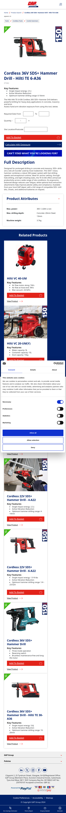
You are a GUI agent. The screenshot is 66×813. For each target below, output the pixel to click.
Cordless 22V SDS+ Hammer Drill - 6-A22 (21, 569)
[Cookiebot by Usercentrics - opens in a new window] (53, 363)
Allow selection (33, 440)
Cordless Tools (18, 21)
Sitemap (49, 798)
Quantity (7, 120)
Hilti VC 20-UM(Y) (18, 343)
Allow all (33, 433)
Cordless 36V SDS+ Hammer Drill (19, 642)
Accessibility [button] (38, 798)
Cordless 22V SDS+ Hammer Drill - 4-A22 (21, 498)
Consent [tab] (11, 370)
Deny (33, 447)
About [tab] (54, 370)
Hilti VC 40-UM (17, 278)
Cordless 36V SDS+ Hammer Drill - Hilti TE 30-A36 (25, 715)
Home (6, 13)
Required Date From (12, 114)
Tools (7, 21)
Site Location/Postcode (13, 129)
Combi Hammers (32, 21)
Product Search (16, 13)
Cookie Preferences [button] (21, 798)
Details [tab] (33, 370)
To (36, 114)
